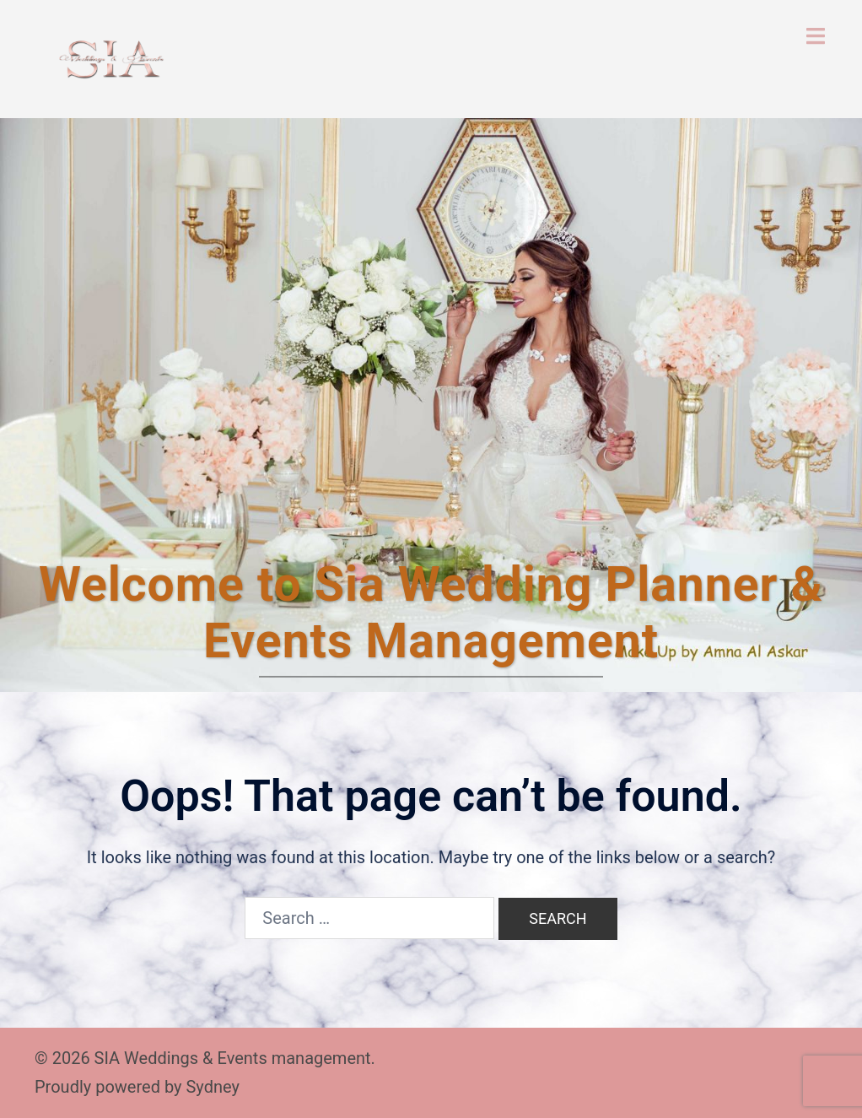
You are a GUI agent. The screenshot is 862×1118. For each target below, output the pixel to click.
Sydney (212, 1087)
